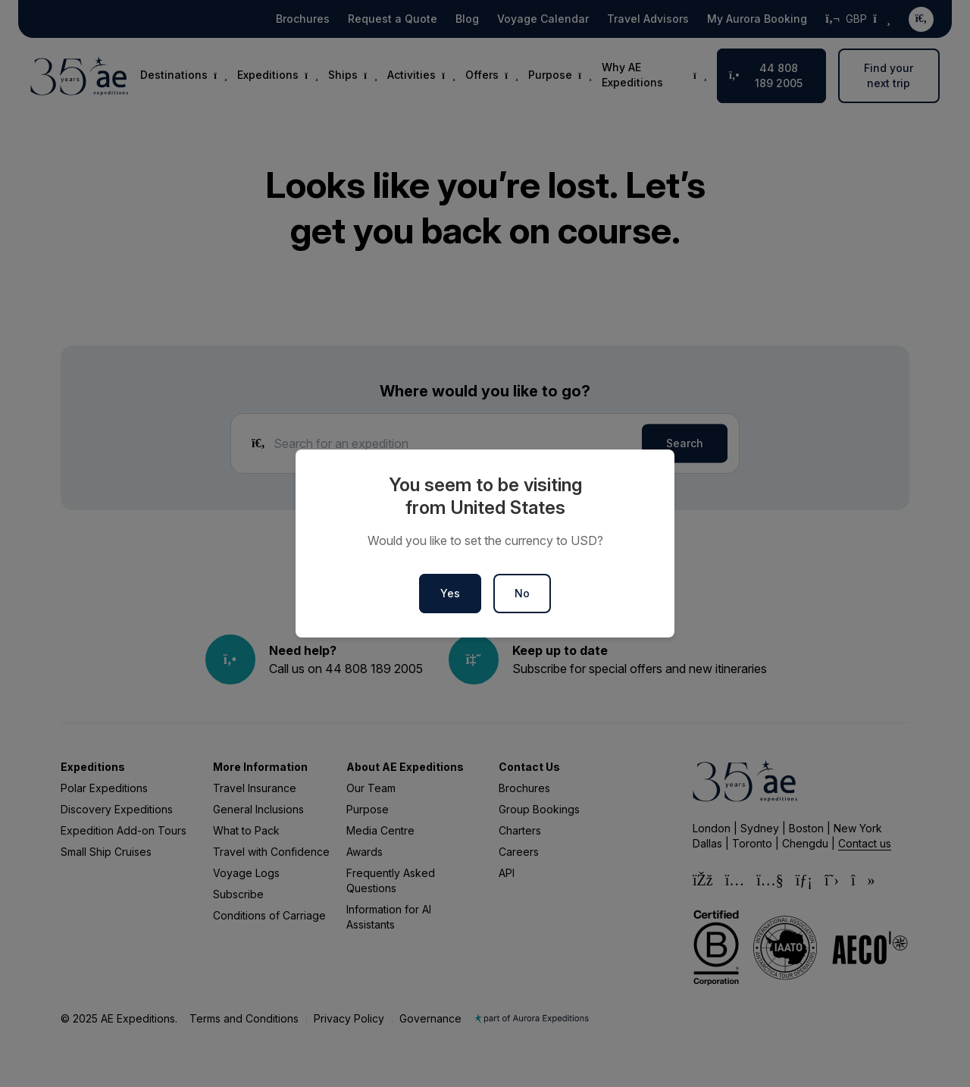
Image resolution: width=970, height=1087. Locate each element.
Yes (450, 593)
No (522, 593)
